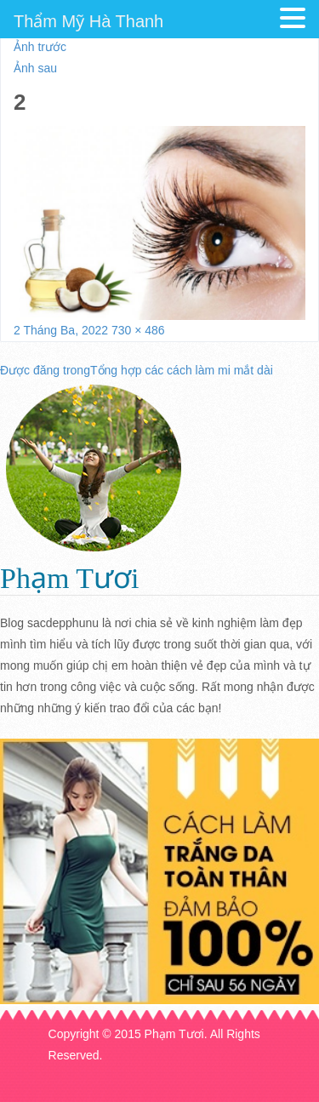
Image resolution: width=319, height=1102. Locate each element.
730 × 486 (138, 330)
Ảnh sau (35, 68)
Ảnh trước (40, 47)
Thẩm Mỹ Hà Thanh (88, 21)
